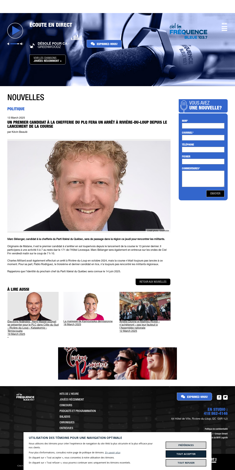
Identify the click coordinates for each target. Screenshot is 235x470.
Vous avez (206, 106)
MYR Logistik (222, 438)
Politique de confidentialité (216, 429)
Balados (65, 417)
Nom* (185, 121)
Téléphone (188, 145)
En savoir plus (112, 452)
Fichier (186, 157)
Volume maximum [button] (21, 44)
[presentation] (7, 337)
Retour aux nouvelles (153, 282)
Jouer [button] (15, 31)
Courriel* (188, 133)
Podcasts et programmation (78, 411)
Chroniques (67, 422)
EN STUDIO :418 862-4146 (216, 412)
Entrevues (66, 428)
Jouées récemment (72, 399)
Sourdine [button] (8, 44)
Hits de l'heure (69, 394)
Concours (66, 405)
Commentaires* (191, 169)
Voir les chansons (48, 60)
